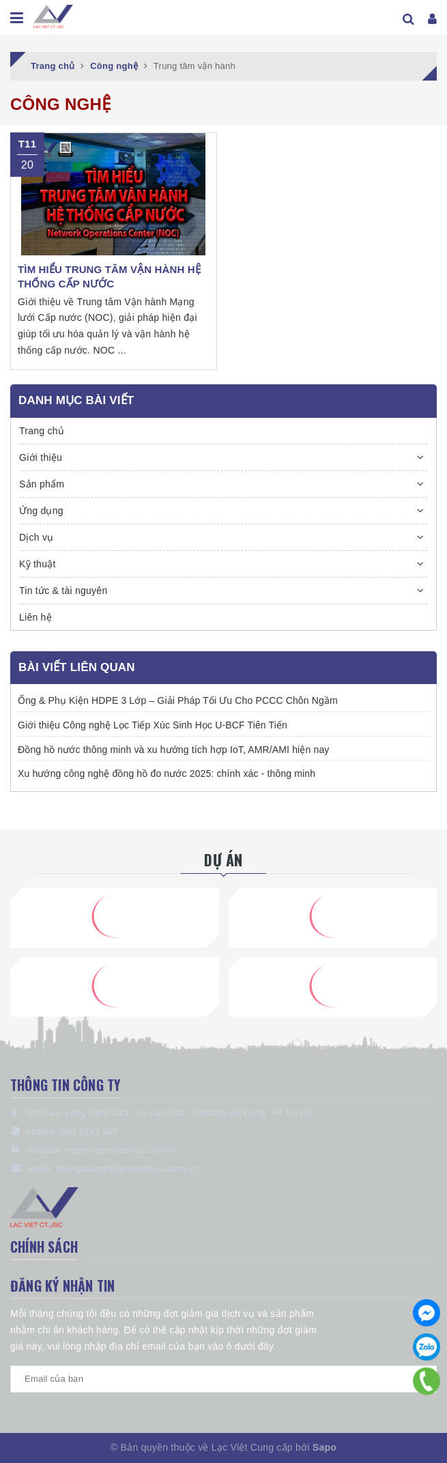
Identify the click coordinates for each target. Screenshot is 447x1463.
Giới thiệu (40, 457)
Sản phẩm (41, 484)
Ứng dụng (41, 510)
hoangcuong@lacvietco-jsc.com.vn (126, 1168)
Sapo (324, 1447)
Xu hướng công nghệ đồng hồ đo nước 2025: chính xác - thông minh (166, 773)
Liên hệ (35, 617)
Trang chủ (41, 430)
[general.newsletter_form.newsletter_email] (223, 1379)
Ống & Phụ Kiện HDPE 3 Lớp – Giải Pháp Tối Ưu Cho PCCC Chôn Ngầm (178, 700)
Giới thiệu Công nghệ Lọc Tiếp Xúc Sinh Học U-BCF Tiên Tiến (152, 725)
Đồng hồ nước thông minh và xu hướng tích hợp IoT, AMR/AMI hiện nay (173, 749)
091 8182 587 (89, 1131)
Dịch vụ (36, 537)
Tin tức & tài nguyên (63, 590)
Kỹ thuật (37, 563)
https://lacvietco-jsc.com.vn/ (122, 1150)
